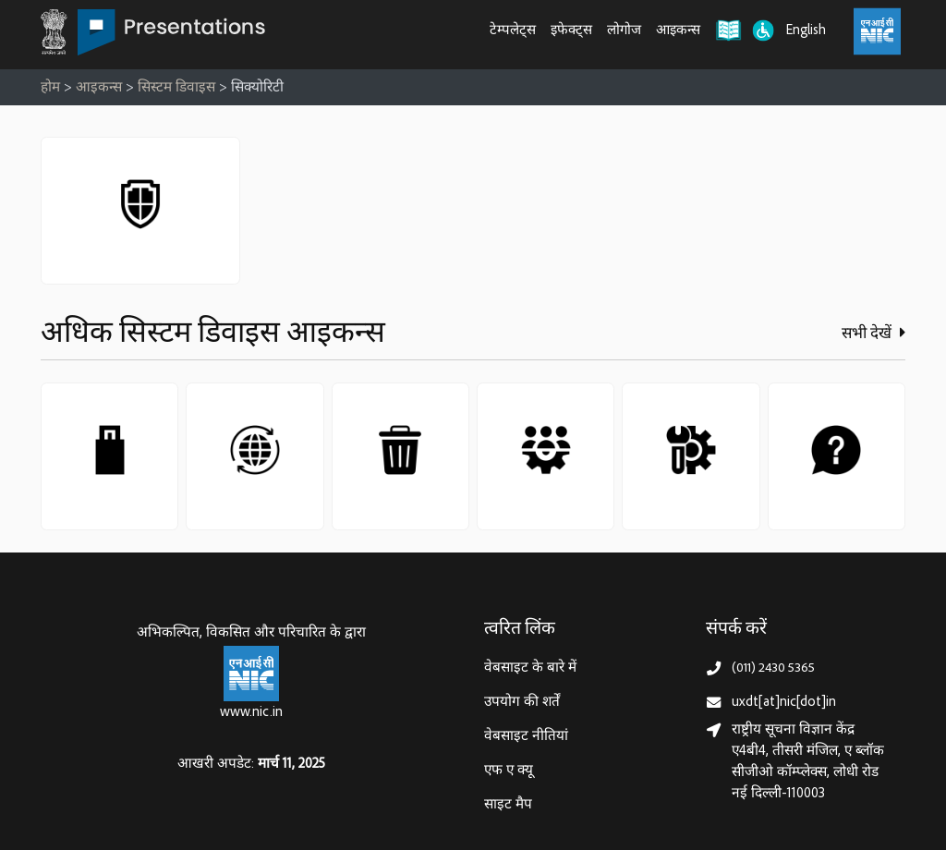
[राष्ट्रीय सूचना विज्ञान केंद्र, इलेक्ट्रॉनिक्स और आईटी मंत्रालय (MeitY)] (877, 31)
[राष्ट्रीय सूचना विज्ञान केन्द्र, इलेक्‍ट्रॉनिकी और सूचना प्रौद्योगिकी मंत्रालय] (251, 674)
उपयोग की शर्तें (522, 703)
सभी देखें (873, 333)
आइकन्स (678, 31)
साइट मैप (508, 805)
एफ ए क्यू (508, 771)
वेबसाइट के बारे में (530, 668)
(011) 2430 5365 (773, 668)
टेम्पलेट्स (513, 31)
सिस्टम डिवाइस (176, 88)
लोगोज (624, 31)
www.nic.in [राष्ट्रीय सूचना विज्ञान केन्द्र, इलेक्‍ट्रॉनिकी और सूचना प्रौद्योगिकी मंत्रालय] (251, 713)
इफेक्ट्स (571, 31)
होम (50, 88)
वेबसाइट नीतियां (526, 737)
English (806, 31)
